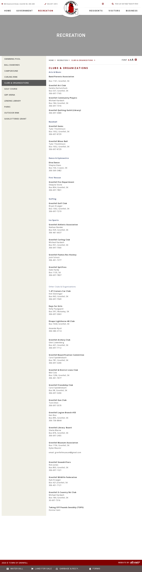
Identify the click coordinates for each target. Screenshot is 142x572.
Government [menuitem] (24, 10)
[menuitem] (8, 11)
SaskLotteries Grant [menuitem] (15, 119)
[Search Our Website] (125, 4)
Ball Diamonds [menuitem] (12, 65)
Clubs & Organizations (82, 60)
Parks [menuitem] (7, 107)
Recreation (62, 60)
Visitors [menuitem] (114, 10)
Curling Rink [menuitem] (11, 77)
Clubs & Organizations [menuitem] (16, 83)
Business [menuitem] (132, 10)
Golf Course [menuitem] (10, 89)
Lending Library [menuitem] (12, 101)
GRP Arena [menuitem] (9, 95)
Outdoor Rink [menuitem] (11, 113)
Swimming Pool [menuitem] (12, 59)
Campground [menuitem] (11, 71)
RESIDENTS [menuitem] (96, 10)
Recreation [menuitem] (45, 10)
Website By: (129, 562)
